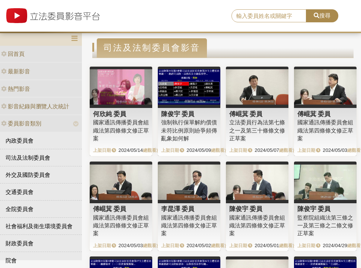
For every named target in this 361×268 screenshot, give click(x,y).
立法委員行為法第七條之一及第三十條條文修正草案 (257, 130)
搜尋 (322, 15)
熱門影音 (15, 89)
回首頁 (13, 54)
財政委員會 (19, 243)
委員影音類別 (21, 123)
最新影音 (15, 71)
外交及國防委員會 (28, 175)
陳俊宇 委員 (178, 114)
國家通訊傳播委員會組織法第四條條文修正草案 (121, 130)
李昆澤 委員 (178, 208)
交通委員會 (19, 192)
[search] (268, 16)
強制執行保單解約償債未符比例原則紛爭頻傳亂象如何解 (189, 130)
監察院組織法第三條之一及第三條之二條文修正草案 (325, 225)
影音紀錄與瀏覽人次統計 (35, 106)
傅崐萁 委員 (246, 114)
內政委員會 (19, 140)
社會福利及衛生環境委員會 (39, 226)
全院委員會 (19, 209)
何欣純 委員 (110, 114)
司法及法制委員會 (28, 157)
